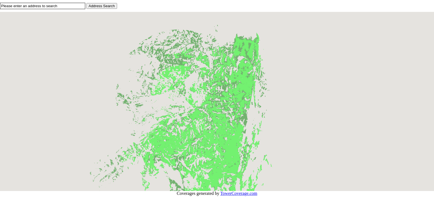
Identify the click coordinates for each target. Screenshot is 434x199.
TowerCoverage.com (238, 193)
